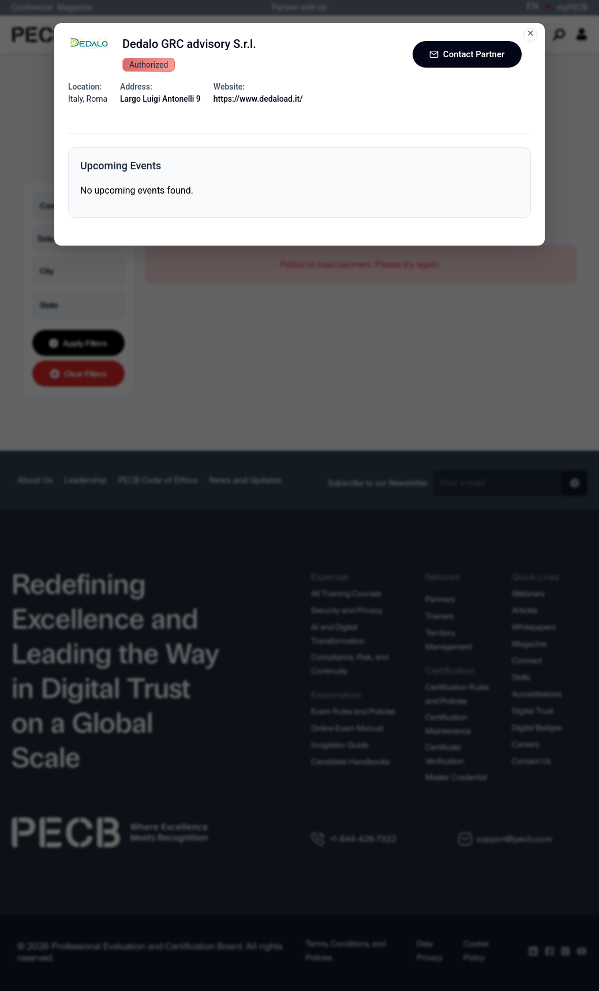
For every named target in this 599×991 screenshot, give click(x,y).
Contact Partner (465, 54)
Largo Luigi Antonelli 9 (160, 98)
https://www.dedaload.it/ (258, 98)
